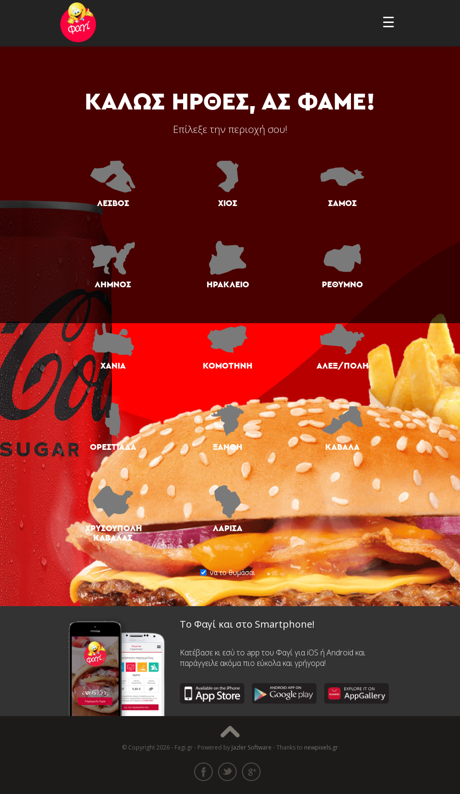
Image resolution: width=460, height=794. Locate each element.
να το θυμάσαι (230, 572)
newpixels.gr (321, 747)
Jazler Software (251, 747)
